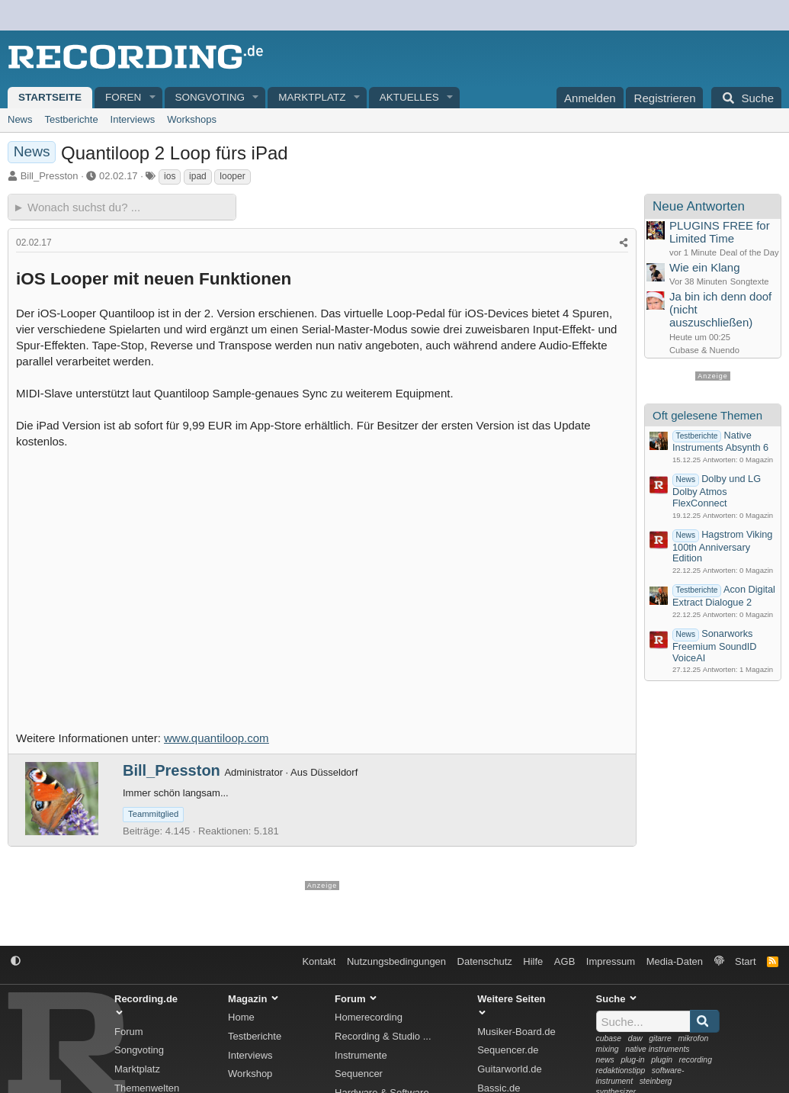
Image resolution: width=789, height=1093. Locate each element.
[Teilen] (623, 243)
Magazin (759, 459)
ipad (198, 176)
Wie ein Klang (704, 267)
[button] (152, 98)
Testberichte (71, 119)
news (605, 1060)
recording (695, 1060)
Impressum (610, 961)
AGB (564, 961)
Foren (123, 97)
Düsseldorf (334, 772)
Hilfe (533, 961)
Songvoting (210, 97)
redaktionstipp (621, 1070)
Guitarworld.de (509, 1069)
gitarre (660, 1038)
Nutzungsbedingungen (396, 961)
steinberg (656, 1081)
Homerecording (369, 1017)
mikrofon (693, 1038)
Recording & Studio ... (383, 1036)
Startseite (50, 97)
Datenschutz (484, 961)
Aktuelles (409, 97)
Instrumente (361, 1055)
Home (241, 1017)
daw (635, 1038)
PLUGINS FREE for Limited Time (719, 232)
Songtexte (749, 281)
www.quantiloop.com (216, 737)
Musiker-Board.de (516, 1031)
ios (169, 176)
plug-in (632, 1060)
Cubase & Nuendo (704, 350)
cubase (609, 1038)
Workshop (250, 1073)
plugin (661, 1060)
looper (232, 176)
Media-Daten (674, 961)
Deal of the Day (749, 252)
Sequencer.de (507, 1050)
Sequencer (359, 1073)
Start (745, 961)
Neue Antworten (699, 206)
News (20, 119)
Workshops (191, 119)
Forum (128, 1031)
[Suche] (746, 97)
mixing (607, 1049)
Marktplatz (311, 97)
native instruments (657, 1049)
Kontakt (318, 961)
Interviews (133, 119)
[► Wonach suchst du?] (122, 207)
